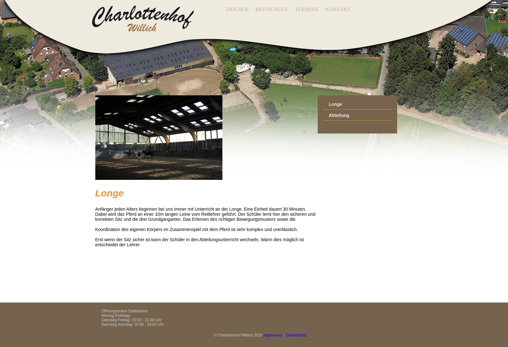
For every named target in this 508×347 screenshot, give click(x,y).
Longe (335, 104)
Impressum (272, 335)
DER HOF (237, 9)
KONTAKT (338, 9)
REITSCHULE (271, 9)
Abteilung (339, 115)
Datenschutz (296, 335)
